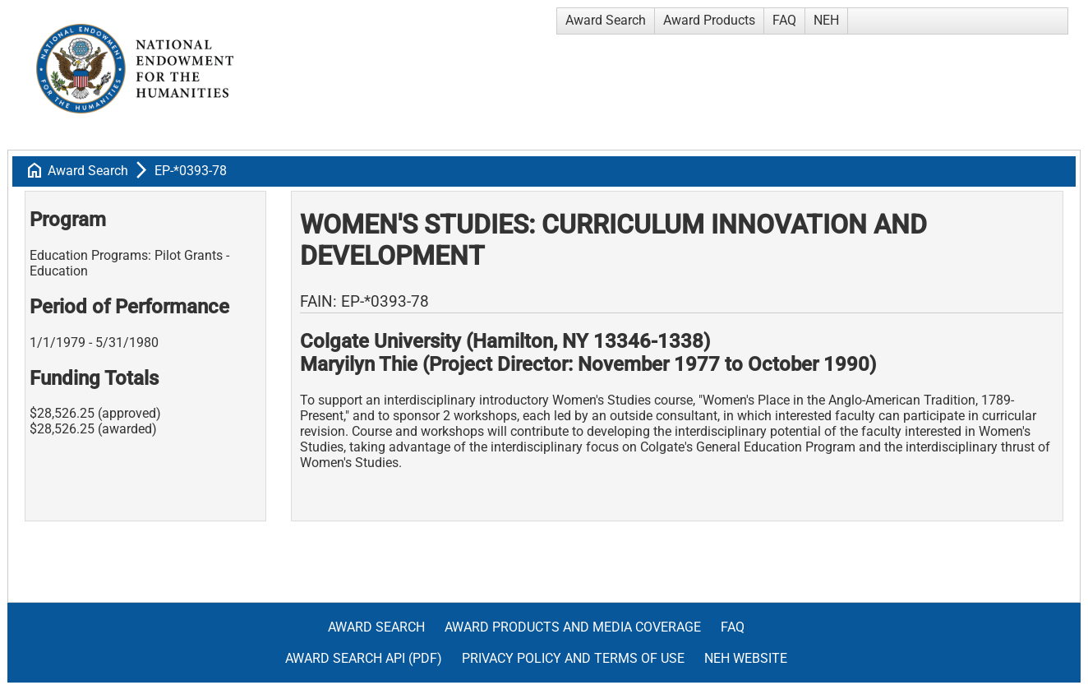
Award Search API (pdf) (363, 658)
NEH (826, 20)
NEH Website (745, 658)
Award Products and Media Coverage (573, 627)
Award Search (605, 20)
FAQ (784, 20)
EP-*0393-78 (190, 170)
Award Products (709, 20)
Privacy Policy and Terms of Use (573, 658)
